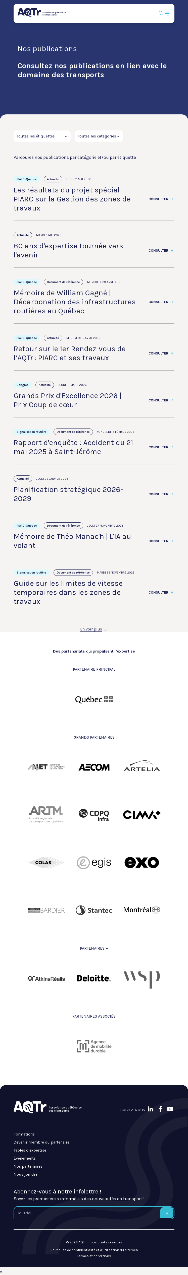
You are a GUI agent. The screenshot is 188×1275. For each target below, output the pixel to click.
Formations (24, 1134)
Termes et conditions (94, 1256)
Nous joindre (25, 1174)
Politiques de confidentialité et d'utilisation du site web (94, 1250)
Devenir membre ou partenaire (41, 1142)
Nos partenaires (28, 1166)
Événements (25, 1158)
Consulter (161, 199)
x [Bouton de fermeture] (1, 1271)
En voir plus (94, 629)
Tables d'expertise (30, 1150)
